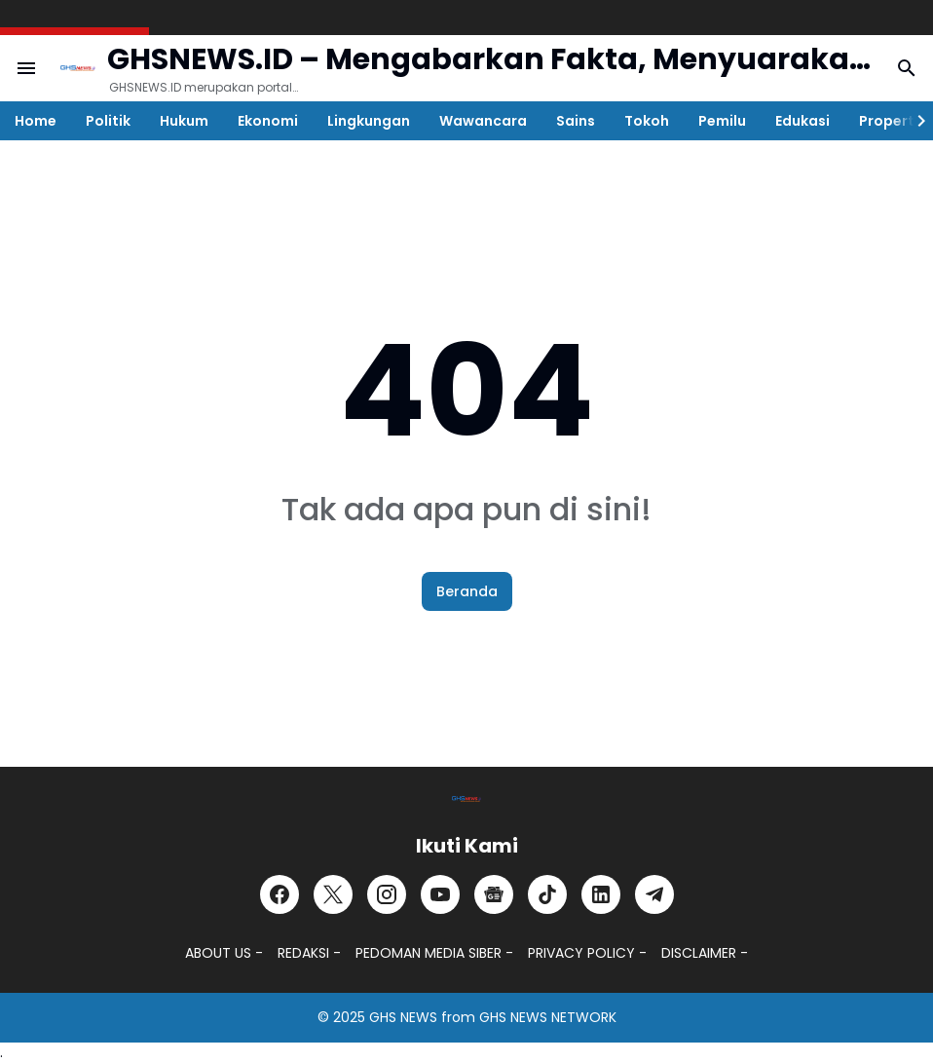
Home (35, 121)
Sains (575, 121)
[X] (333, 894)
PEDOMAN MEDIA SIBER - (434, 953)
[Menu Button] (26, 68)
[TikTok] (547, 894)
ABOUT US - (224, 953)
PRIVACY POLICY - (587, 953)
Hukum (184, 121)
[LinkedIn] (600, 894)
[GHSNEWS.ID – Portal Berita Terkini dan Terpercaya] (466, 799)
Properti (888, 121)
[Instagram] (386, 894)
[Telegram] (654, 894)
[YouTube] (440, 894)
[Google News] (493, 894)
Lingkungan (368, 121)
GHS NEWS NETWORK (547, 1017)
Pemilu (722, 121)
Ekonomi (268, 121)
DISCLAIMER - (704, 953)
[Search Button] (906, 68)
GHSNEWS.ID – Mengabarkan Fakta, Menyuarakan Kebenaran (488, 60)
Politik (108, 121)
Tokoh (646, 121)
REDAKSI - (309, 953)
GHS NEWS (403, 1017)
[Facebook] (279, 894)
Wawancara (483, 121)
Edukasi (802, 121)
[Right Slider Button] (913, 120)
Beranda (467, 591)
